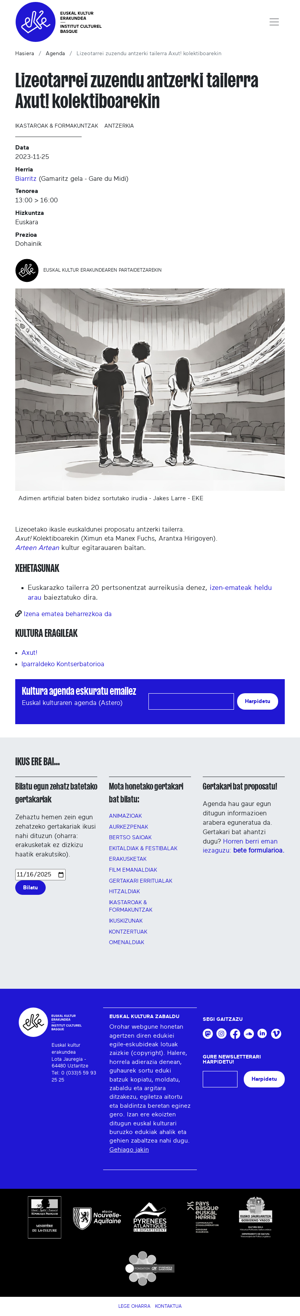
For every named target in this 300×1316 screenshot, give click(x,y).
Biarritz (26, 178)
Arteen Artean (37, 548)
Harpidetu (257, 701)
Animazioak (125, 816)
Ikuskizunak (126, 921)
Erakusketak (127, 859)
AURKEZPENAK (128, 827)
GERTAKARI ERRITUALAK (140, 881)
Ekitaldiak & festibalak (143, 848)
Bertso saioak (130, 837)
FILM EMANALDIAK (133, 870)
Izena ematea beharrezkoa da (68, 614)
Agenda (55, 53)
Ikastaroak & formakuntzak (56, 126)
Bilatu (30, 888)
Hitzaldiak (124, 891)
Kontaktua (168, 1306)
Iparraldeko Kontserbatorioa (62, 664)
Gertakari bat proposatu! (240, 786)
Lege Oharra (134, 1306)
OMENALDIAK (126, 942)
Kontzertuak (128, 932)
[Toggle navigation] (274, 21)
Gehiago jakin (129, 1150)
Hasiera (24, 53)
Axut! (29, 652)
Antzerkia (119, 126)
